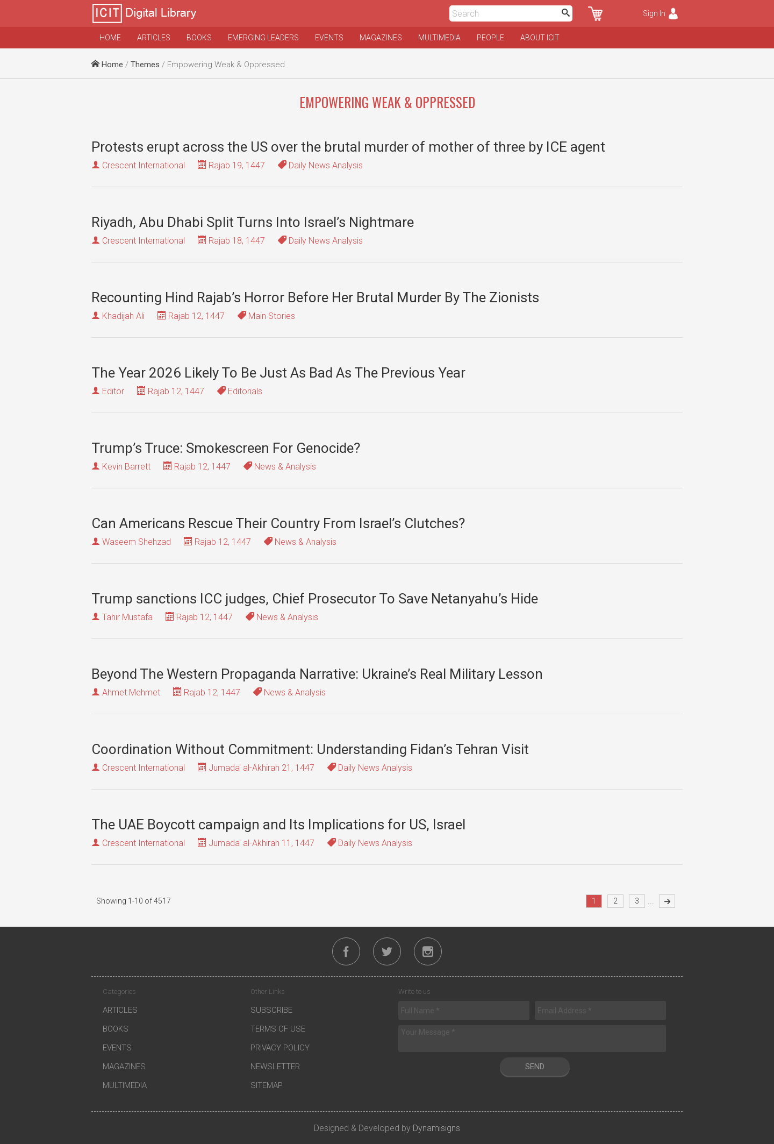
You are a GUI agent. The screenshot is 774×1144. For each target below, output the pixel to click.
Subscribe (271, 1010)
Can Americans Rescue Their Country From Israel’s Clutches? (278, 523)
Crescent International (143, 165)
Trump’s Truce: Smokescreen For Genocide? (225, 448)
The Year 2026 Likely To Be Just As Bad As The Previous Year (278, 373)
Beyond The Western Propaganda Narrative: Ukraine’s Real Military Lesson (317, 674)
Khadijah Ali (123, 316)
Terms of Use (277, 1029)
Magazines (381, 37)
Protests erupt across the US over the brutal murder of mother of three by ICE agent (348, 147)
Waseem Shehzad (136, 542)
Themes (145, 64)
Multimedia (439, 37)
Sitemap (266, 1085)
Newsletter (275, 1066)
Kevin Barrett (126, 466)
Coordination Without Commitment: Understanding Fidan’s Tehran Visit (310, 749)
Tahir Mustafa (127, 617)
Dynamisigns (436, 1128)
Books (199, 37)
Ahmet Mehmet (131, 692)
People (490, 37)
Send (534, 1066)
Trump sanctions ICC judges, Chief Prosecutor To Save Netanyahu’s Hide (314, 599)
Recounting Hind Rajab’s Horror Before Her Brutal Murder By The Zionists (315, 297)
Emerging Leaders (263, 37)
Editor (113, 391)
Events (329, 37)
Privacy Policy (280, 1048)
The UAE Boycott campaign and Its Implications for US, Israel (278, 824)
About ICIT (540, 37)
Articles (153, 37)
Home (110, 37)
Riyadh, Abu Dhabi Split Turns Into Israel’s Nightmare (252, 222)
